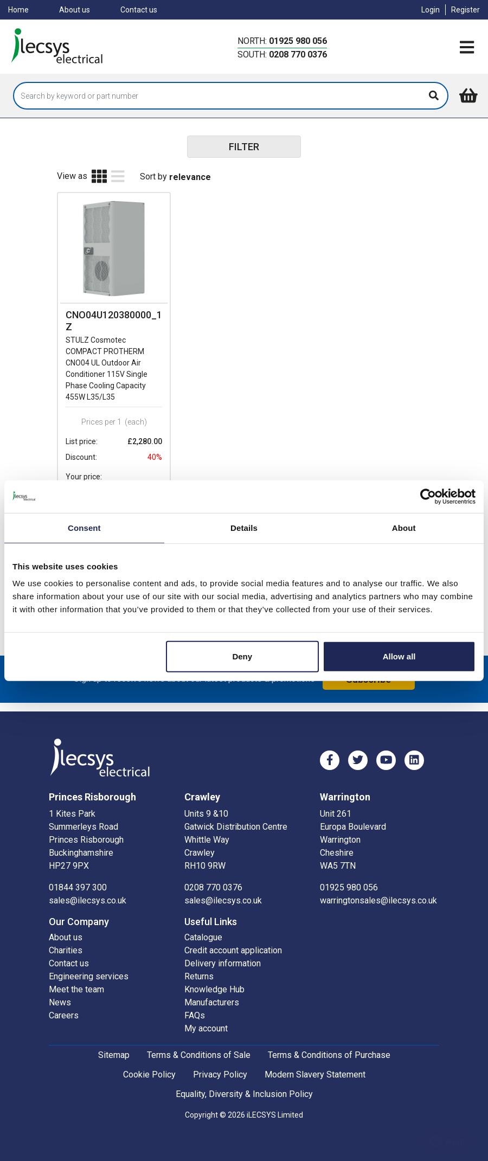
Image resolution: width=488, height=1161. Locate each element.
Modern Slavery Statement (315, 1062)
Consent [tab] (84, 527)
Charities (65, 938)
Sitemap (114, 1043)
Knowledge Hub (214, 977)
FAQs (194, 1003)
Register (465, 9)
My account (206, 1016)
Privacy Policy (220, 1062)
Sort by (153, 176)
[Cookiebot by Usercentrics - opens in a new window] (428, 496)
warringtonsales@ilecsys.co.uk (378, 888)
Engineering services (89, 964)
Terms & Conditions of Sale (199, 1043)
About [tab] (404, 527)
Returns (199, 964)
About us (74, 9)
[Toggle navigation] (467, 48)
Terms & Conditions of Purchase (329, 1043)
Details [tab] (244, 527)
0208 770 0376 (298, 54)
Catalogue (203, 925)
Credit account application (233, 938)
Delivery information (222, 951)
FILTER (244, 146)
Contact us (138, 9)
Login (430, 9)
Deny (242, 656)
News (60, 990)
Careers (64, 1003)
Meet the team (76, 977)
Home (18, 9)
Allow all (399, 656)
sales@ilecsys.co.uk (87, 888)
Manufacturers (211, 990)
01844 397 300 (78, 875)
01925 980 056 (298, 41)
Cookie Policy (149, 1062)
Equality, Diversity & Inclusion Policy (244, 1082)
